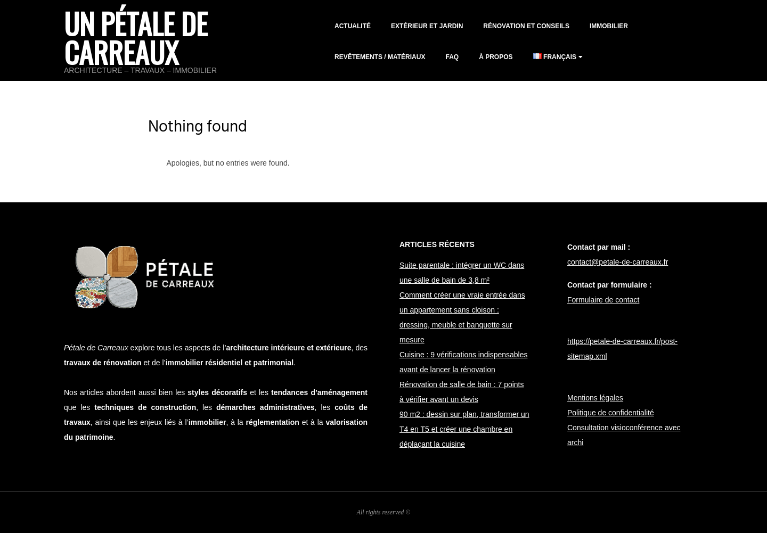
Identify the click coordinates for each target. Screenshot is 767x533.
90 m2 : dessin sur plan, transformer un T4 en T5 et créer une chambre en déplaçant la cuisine (464, 429)
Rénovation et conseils (526, 26)
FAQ (452, 57)
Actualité (352, 26)
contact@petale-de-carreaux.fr (617, 262)
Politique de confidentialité (610, 412)
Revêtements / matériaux (379, 57)
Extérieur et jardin (427, 26)
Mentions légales (595, 397)
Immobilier (609, 26)
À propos (495, 57)
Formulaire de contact (603, 300)
